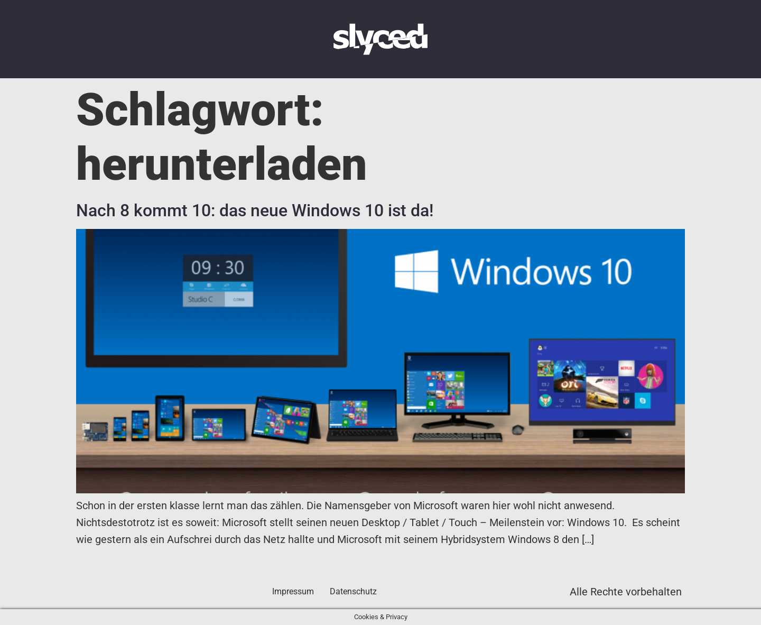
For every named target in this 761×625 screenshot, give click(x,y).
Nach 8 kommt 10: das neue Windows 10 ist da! (254, 210)
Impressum (293, 591)
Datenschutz (353, 591)
